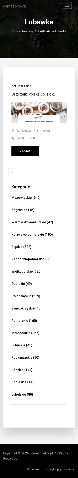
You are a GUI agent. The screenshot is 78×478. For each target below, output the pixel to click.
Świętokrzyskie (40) (26, 308)
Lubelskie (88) (22, 394)
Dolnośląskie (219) (25, 296)
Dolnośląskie (42, 31)
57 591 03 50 (25, 138)
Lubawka (60, 31)
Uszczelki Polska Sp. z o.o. (33, 94)
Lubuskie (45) (21, 345)
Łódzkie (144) (21, 370)
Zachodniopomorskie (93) (31, 259)
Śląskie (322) (21, 247)
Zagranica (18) (22, 210)
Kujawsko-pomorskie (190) (32, 234)
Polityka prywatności (60, 469)
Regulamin (34, 469)
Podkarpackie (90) (25, 358)
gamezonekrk (14, 6)
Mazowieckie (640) (26, 198)
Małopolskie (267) (25, 333)
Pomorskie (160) (24, 321)
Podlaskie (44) (22, 382)
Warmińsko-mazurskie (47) (32, 222)
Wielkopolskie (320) (26, 271)
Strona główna (21, 31)
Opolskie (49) (21, 284)
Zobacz (25, 151)
